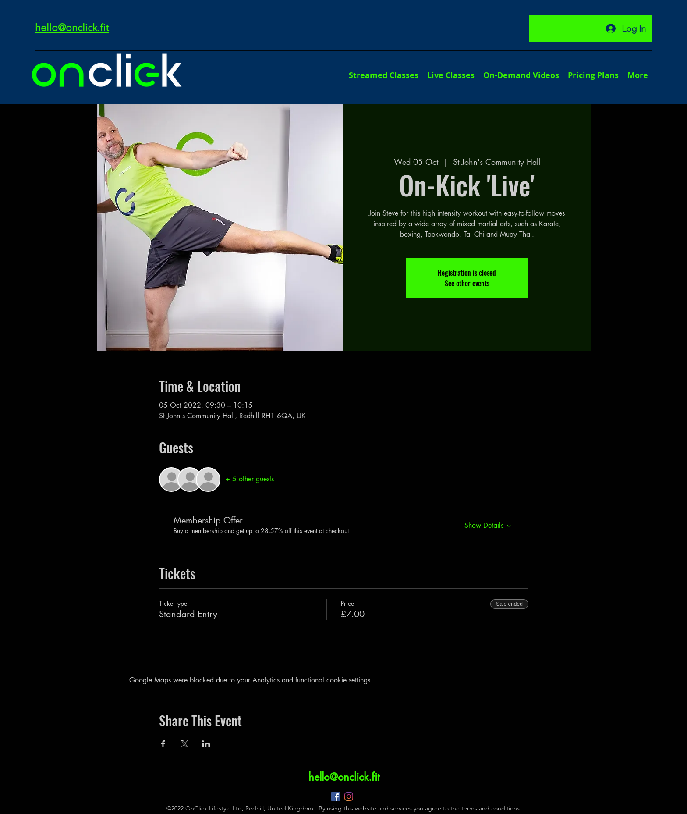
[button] (637, 75)
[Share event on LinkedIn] (206, 743)
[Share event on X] (185, 743)
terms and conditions (490, 808)
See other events (467, 283)
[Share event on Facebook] (163, 743)
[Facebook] (335, 796)
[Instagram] (348, 796)
